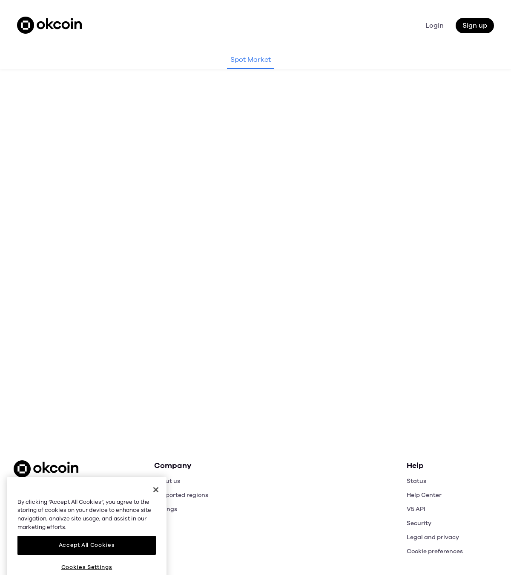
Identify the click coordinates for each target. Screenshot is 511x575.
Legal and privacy (433, 537)
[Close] (155, 513)
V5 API (416, 509)
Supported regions (181, 495)
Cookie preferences (435, 551)
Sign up (474, 25)
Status (416, 481)
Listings (165, 509)
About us (167, 481)
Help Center (424, 495)
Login (434, 25)
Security (419, 523)
